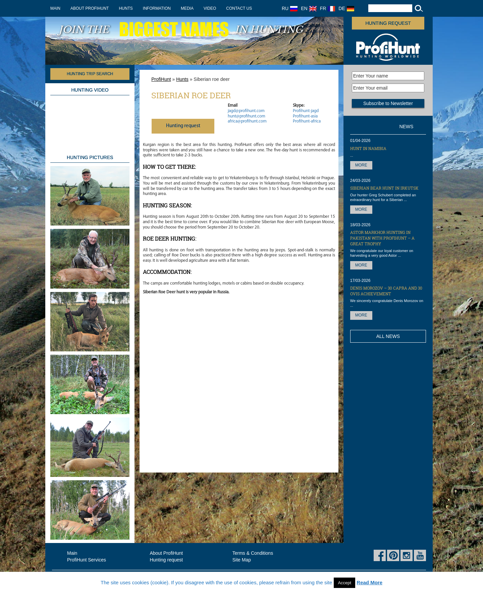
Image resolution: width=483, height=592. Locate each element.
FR (327, 8)
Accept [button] (344, 582)
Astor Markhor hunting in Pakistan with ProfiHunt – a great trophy (382, 238)
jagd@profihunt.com (246, 111)
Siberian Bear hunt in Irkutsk (384, 188)
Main (55, 8)
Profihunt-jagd (306, 111)
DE (346, 8)
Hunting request (388, 23)
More (361, 165)
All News (388, 336)
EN (308, 8)
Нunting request (183, 126)
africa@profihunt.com (247, 121)
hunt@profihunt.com (246, 116)
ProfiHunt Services (86, 559)
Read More (369, 582)
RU (290, 8)
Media (187, 8)
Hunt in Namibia (368, 148)
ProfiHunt (161, 79)
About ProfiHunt (89, 8)
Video (210, 8)
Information (157, 8)
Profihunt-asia (305, 116)
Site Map (241, 559)
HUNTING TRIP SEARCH (90, 73)
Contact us (239, 8)
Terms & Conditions (252, 553)
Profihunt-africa (307, 121)
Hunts (125, 8)
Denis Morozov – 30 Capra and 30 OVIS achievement (386, 290)
